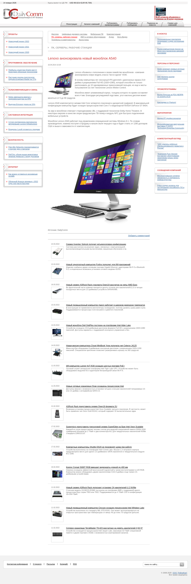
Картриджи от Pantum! (166, 102)
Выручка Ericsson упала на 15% (21, 104)
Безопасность (16, 140)
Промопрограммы (166, 89)
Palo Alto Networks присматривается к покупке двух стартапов (23, 148)
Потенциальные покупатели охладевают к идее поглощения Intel (170, 41)
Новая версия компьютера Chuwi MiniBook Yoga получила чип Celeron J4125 (101, 345)
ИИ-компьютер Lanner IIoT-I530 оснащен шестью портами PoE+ (95, 366)
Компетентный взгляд (169, 139)
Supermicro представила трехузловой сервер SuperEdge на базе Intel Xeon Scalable (104, 427)
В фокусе (162, 34)
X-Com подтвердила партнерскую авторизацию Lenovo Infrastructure (22, 123)
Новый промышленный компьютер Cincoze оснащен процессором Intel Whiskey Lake (105, 508)
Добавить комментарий (139, 236)
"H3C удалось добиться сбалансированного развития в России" (170, 146)
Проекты (12, 34)
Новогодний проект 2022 (18, 41)
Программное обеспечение (22, 63)
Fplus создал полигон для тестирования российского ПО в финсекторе (170, 187)
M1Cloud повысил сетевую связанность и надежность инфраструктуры (168, 178)
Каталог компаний (91, 24)
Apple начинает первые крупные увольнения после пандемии (171, 70)
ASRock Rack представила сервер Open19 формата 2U (91, 406)
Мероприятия (164, 113)
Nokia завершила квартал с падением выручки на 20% (19, 98)
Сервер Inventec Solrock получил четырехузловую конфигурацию (96, 244)
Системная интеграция (20, 115)
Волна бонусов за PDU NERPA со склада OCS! (170, 96)
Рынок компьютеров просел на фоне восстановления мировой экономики (170, 51)
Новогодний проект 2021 (18, 47)
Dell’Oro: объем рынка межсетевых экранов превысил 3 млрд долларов (23, 155)
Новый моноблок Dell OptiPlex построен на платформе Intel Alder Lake (98, 325)
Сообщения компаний (169, 170)
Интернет (13, 167)
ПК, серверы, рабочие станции (71, 47)
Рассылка (51, 564)
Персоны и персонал (168, 63)
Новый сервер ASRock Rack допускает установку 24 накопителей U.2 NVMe (101, 487)
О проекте (37, 564)
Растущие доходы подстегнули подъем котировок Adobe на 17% (22, 78)
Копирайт (64, 564)
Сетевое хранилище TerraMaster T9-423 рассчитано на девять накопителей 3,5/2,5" (104, 528)
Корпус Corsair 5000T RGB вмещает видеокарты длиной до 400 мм (97, 467)
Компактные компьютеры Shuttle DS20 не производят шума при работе (99, 447)
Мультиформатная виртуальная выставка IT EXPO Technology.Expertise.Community (170, 126)
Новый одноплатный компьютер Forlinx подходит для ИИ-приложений (98, 264)
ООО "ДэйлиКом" (180, 573)
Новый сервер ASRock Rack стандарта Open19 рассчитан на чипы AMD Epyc (101, 285)
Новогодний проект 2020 (18, 52)
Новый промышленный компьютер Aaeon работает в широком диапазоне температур (105, 305)
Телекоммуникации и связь (22, 90)
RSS (75, 564)
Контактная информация (17, 564)
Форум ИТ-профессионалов (169, 118)
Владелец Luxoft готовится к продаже (24, 129)
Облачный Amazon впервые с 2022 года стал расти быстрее (23, 182)
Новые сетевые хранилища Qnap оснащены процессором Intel (95, 386)
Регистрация (71, 24)
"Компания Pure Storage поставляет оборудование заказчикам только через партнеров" (168, 157)
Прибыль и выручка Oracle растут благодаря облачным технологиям (22, 71)
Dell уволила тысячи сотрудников (165, 78)
